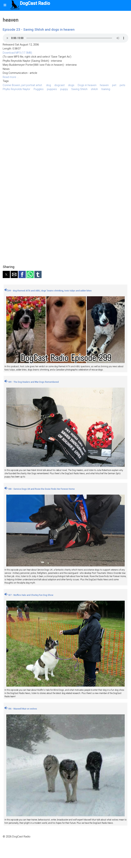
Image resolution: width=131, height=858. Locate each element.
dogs (71, 85)
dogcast (59, 85)
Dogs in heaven (87, 85)
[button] (6, 274)
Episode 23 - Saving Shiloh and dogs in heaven (38, 29)
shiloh (94, 89)
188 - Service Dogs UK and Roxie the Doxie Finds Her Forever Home (39, 489)
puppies (52, 89)
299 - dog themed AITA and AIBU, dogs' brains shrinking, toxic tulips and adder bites (48, 290)
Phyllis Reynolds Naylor (16, 89)
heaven (104, 85)
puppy (64, 89)
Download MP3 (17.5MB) (17, 52)
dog (48, 85)
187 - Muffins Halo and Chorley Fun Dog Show (28, 595)
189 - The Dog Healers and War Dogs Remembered (31, 382)
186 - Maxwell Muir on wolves (20, 709)
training (105, 89)
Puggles (39, 89)
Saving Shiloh (79, 89)
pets (122, 85)
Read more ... (11, 77)
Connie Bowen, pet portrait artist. (23, 85)
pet (114, 85)
